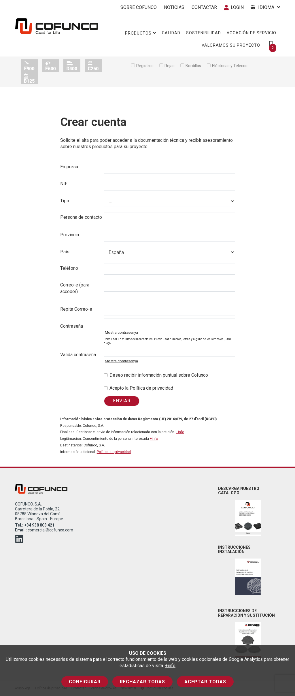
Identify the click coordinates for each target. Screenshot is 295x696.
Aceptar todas (205, 681)
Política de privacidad (114, 452)
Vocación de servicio (251, 33)
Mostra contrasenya (121, 332)
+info (170, 665)
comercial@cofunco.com (50, 530)
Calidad (171, 33)
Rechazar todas (142, 681)
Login (234, 7)
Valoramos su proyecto (231, 45)
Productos (140, 33)
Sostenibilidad (203, 33)
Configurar (85, 681)
